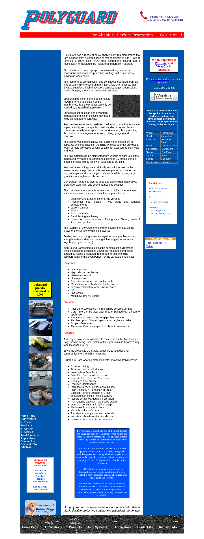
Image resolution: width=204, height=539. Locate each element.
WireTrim (161, 63)
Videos (27, 422)
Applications (29, 418)
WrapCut (162, 66)
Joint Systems (30, 435)
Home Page (28, 415)
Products (26, 425)
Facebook (155, 242)
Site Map (26, 447)
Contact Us (28, 441)
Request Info (29, 444)
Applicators (28, 438)
